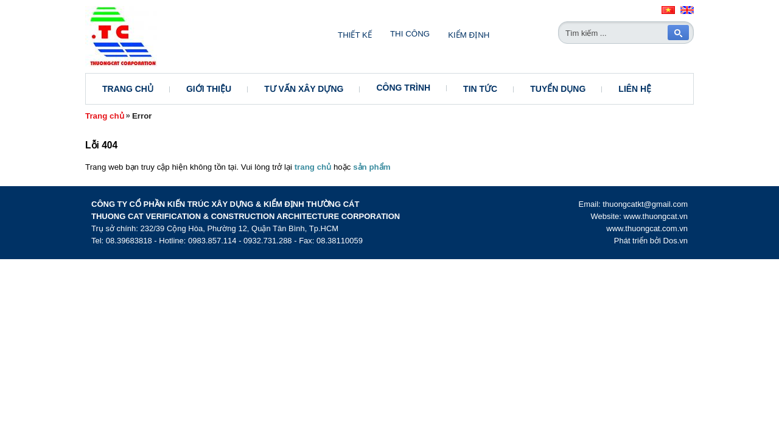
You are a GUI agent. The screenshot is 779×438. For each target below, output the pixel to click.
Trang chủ (127, 89)
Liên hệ (634, 89)
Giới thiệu (208, 89)
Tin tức (480, 89)
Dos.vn (675, 240)
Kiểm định (468, 35)
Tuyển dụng (557, 89)
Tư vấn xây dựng (303, 89)
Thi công (410, 33)
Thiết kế (355, 35)
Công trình (403, 87)
